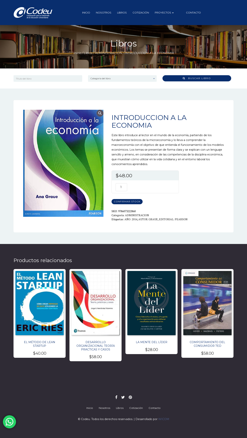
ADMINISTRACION (108, 53)
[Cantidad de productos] (121, 187)
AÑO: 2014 (130, 219)
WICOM (163, 419)
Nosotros (107, 12)
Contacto (190, 12)
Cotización (144, 12)
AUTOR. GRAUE (148, 219)
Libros (125, 12)
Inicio (89, 12)
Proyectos (167, 12)
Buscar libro (197, 78)
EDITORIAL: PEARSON (173, 219)
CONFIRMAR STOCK (127, 201)
